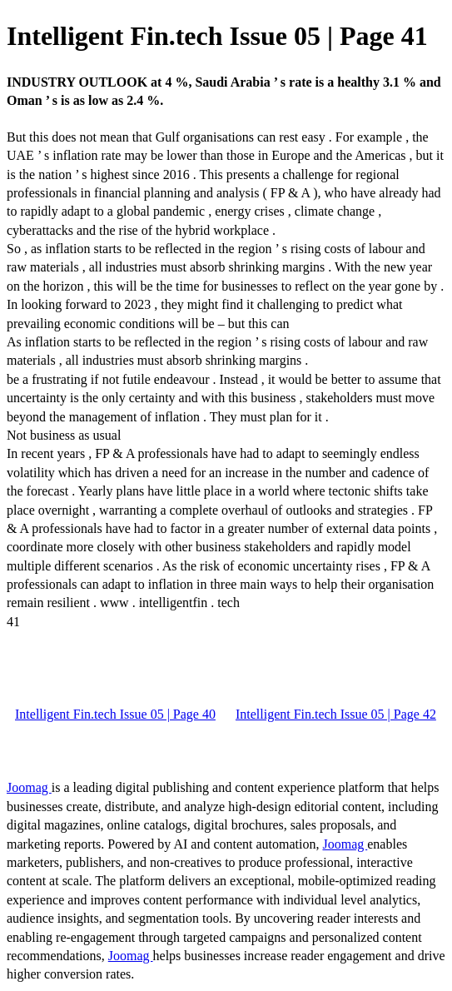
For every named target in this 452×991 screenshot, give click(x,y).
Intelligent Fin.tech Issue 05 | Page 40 (115, 714)
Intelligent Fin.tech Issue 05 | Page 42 (336, 714)
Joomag (29, 787)
